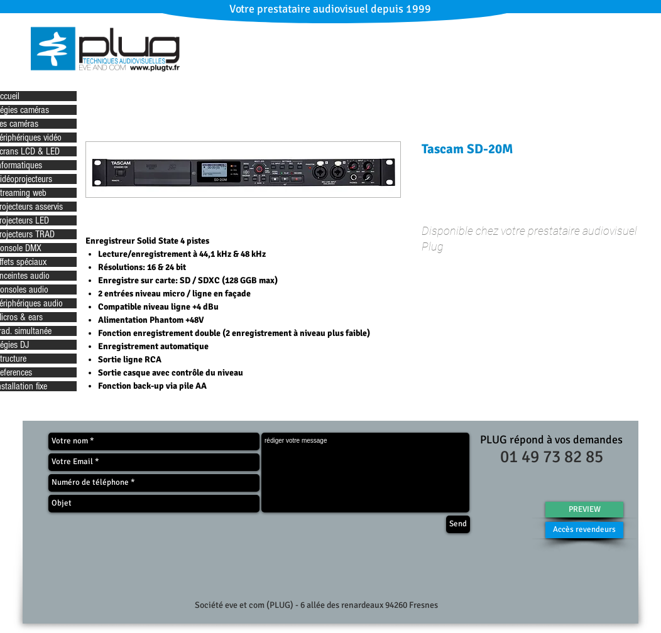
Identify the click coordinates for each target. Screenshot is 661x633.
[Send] (458, 524)
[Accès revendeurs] (584, 530)
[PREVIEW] (584, 509)
